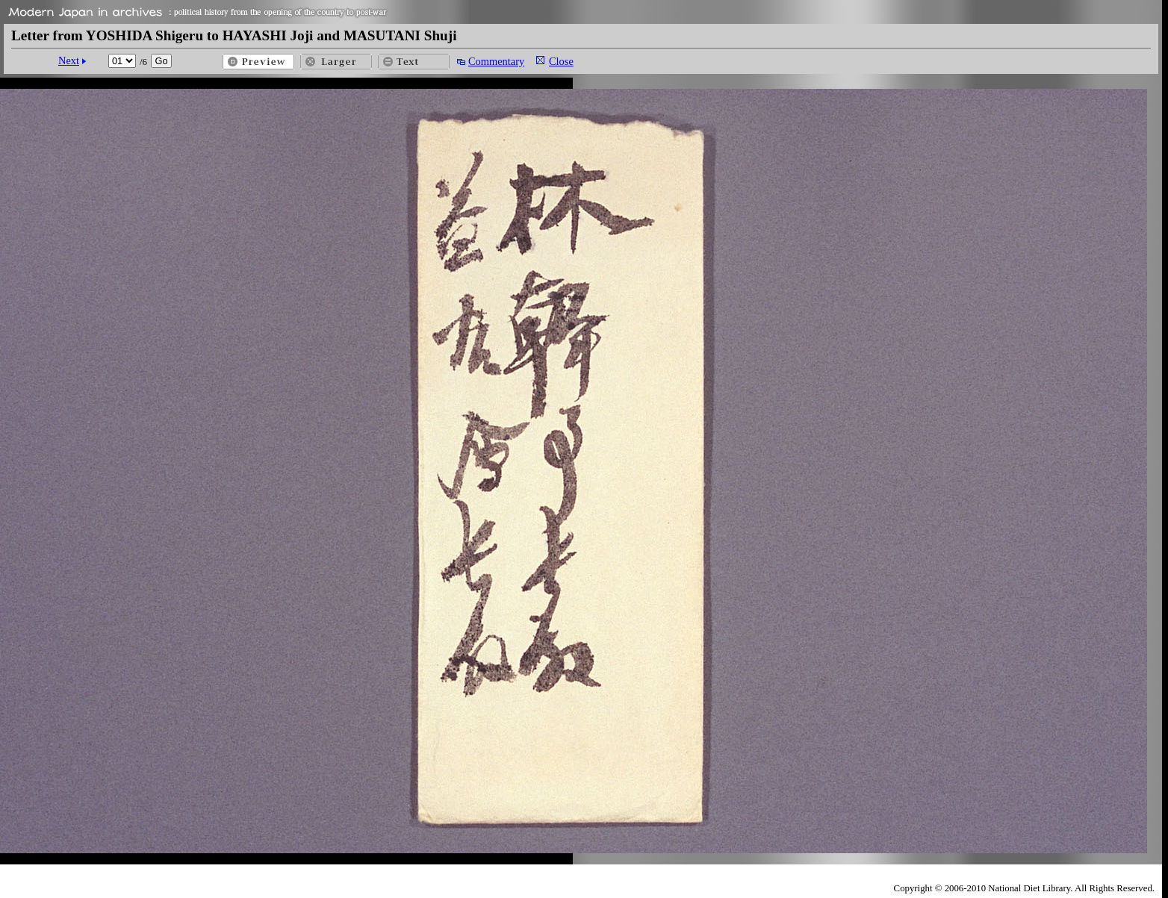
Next (68, 60)
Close (561, 61)
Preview (258, 61)
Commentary (496, 61)
